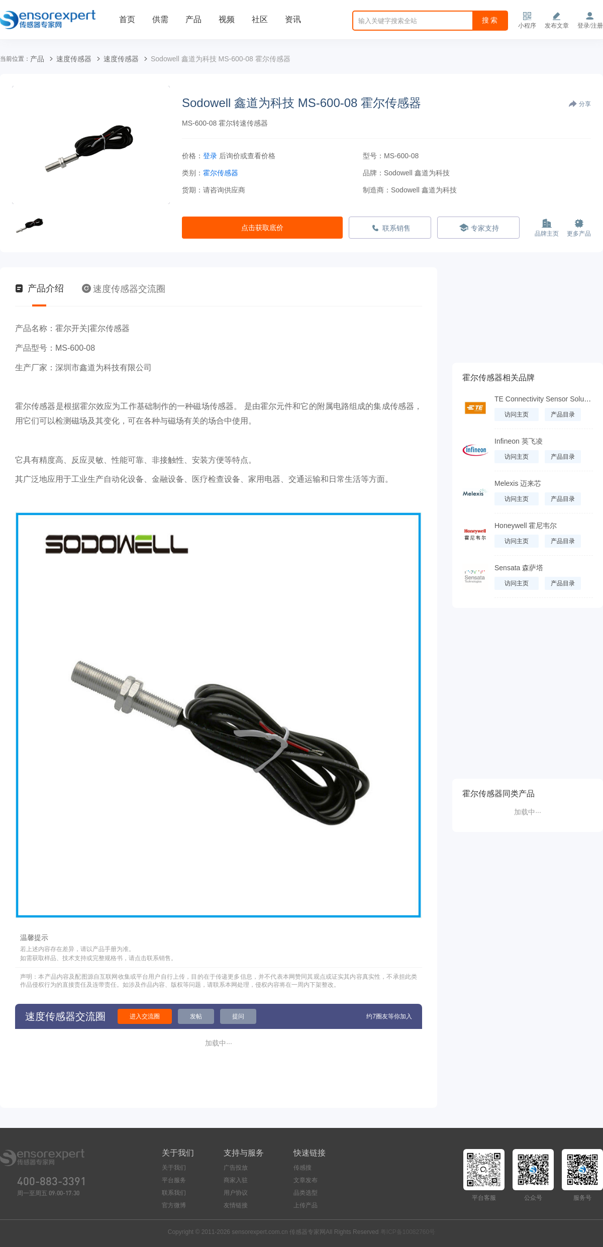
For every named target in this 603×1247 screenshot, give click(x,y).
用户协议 (236, 1192)
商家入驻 (236, 1180)
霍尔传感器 (220, 173)
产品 (193, 19)
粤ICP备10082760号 (407, 1231)
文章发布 (305, 1180)
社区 (260, 19)
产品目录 (563, 414)
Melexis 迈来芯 (517, 483)
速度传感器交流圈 (123, 289)
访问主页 (517, 414)
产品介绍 (39, 288)
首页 (127, 19)
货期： (192, 190)
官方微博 (174, 1205)
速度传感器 (73, 59)
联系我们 (174, 1192)
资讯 (293, 19)
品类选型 (305, 1192)
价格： (192, 156)
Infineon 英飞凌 (518, 441)
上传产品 (305, 1205)
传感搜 (302, 1167)
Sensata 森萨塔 (518, 568)
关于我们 (174, 1167)
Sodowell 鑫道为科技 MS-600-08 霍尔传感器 (220, 59)
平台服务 (174, 1180)
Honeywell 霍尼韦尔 (525, 526)
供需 (160, 19)
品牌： (373, 173)
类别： (192, 173)
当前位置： (15, 58)
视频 (227, 19)
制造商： (377, 190)
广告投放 (236, 1167)
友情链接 (236, 1205)
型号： (373, 156)
